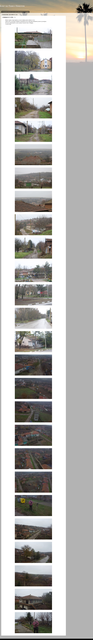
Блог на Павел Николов (12, 6)
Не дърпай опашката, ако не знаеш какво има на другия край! (15, 11)
